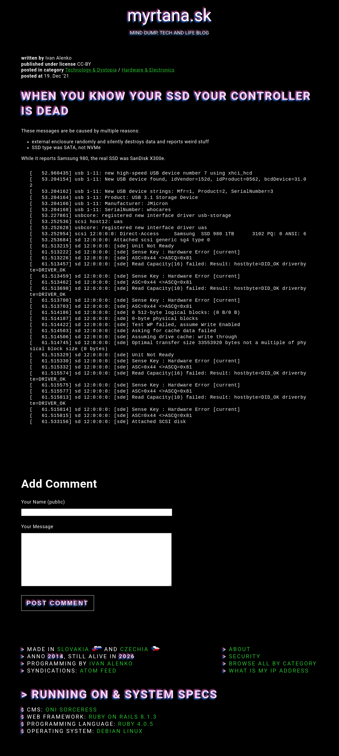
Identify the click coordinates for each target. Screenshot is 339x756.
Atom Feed (98, 671)
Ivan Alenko (111, 663)
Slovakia (73, 649)
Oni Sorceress (71, 709)
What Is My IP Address (269, 671)
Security (245, 656)
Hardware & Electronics (148, 70)
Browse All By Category (273, 663)
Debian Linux (120, 731)
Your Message (37, 526)
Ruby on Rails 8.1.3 (123, 717)
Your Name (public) (43, 502)
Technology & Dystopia (91, 70)
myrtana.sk (169, 15)
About (240, 649)
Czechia (134, 649)
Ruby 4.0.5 (136, 724)
